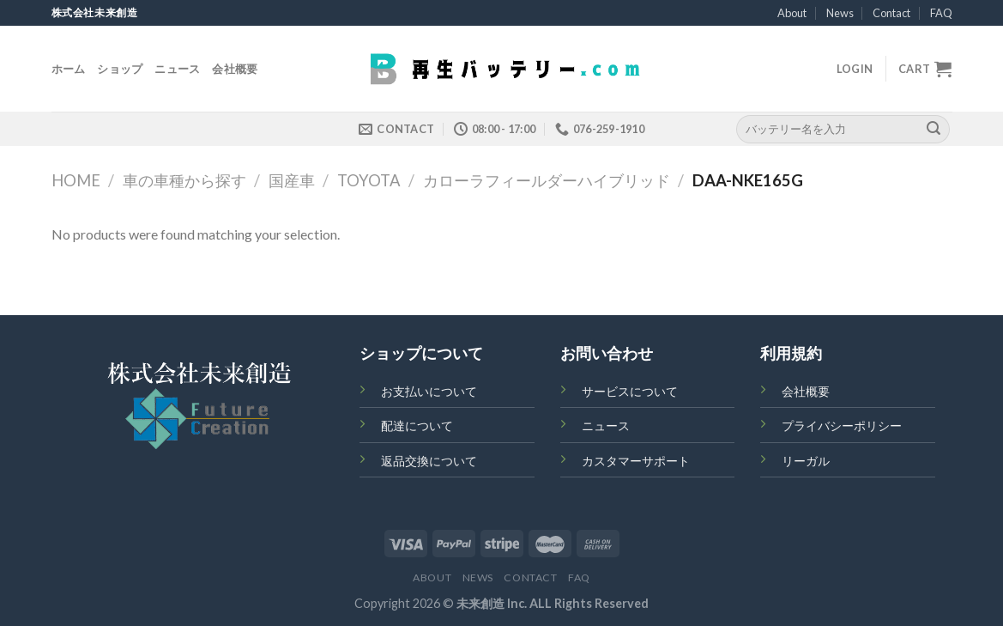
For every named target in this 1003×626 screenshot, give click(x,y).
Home (75, 180)
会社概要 (234, 69)
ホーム (68, 69)
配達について (417, 425)
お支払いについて (429, 391)
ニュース (177, 69)
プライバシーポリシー (842, 425)
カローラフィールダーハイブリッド (546, 180)
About (792, 13)
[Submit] (933, 128)
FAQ (941, 13)
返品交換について (429, 460)
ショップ (119, 69)
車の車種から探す (184, 180)
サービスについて (630, 391)
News (840, 13)
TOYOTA (369, 180)
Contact (891, 13)
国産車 (292, 180)
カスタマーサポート (636, 460)
